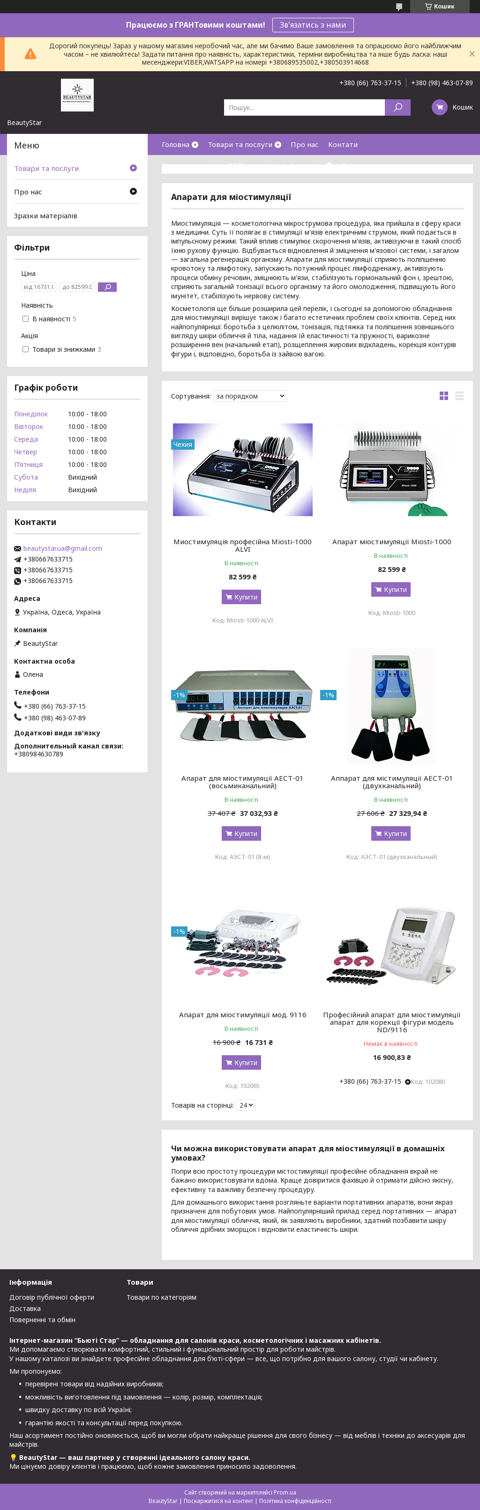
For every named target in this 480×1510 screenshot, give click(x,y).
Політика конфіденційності (295, 1501)
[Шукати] (398, 107)
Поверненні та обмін (42, 1319)
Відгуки (355, 165)
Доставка (25, 1308)
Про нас (305, 144)
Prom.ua (285, 1492)
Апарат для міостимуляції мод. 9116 (243, 1014)
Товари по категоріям (161, 1297)
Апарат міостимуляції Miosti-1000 (391, 541)
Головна (175, 144)
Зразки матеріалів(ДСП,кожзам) (218, 165)
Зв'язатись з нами (313, 25)
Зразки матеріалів (45, 215)
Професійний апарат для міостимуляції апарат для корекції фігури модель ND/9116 (392, 1022)
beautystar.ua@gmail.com (62, 548)
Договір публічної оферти (51, 1297)
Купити (245, 596)
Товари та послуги (240, 144)
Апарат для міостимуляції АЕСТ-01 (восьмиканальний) (242, 781)
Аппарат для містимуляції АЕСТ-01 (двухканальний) (392, 781)
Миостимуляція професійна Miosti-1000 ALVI (242, 545)
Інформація (303, 165)
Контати (343, 144)
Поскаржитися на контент (218, 1501)
